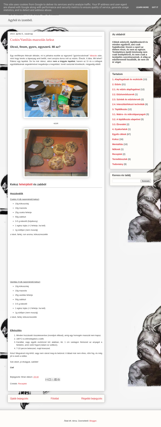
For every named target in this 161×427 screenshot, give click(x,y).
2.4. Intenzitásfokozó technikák (128, 104)
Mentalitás (117, 144)
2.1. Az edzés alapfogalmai (126, 89)
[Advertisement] (56, 25)
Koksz (115, 139)
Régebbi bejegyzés (91, 398)
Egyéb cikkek (119, 134)
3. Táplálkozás (119, 109)
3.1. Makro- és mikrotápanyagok (129, 114)
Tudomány (117, 164)
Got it (155, 7)
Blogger (92, 421)
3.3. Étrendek (119, 124)
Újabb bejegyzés (19, 398)
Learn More (142, 7)
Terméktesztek (119, 159)
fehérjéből (26, 184)
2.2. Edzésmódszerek (123, 94)
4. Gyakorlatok (120, 129)
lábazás (93, 55)
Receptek (22, 383)
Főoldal (55, 398)
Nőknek (116, 149)
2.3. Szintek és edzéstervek (126, 99)
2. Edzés (116, 84)
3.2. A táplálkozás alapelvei (126, 119)
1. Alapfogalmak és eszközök (127, 79)
